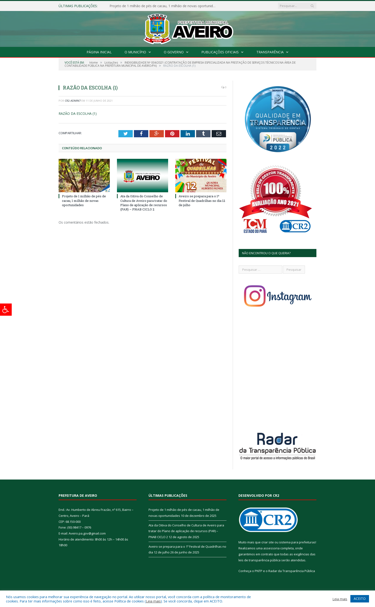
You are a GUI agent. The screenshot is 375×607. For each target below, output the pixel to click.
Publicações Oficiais (220, 52)
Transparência (270, 52)
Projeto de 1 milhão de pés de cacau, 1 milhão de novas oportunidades (165, 6)
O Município (135, 52)
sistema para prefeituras (297, 542)
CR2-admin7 (73, 100)
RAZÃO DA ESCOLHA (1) (78, 113)
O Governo (174, 52)
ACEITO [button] (360, 598)
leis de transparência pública (259, 560)
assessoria (271, 548)
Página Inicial (99, 52)
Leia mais (153, 601)
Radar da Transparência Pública (291, 571)
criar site (267, 542)
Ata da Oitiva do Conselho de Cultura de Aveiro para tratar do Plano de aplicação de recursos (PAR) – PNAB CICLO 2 (143, 202)
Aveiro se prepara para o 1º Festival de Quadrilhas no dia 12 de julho (202, 200)
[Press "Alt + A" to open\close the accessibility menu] (6, 310)
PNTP (258, 571)
